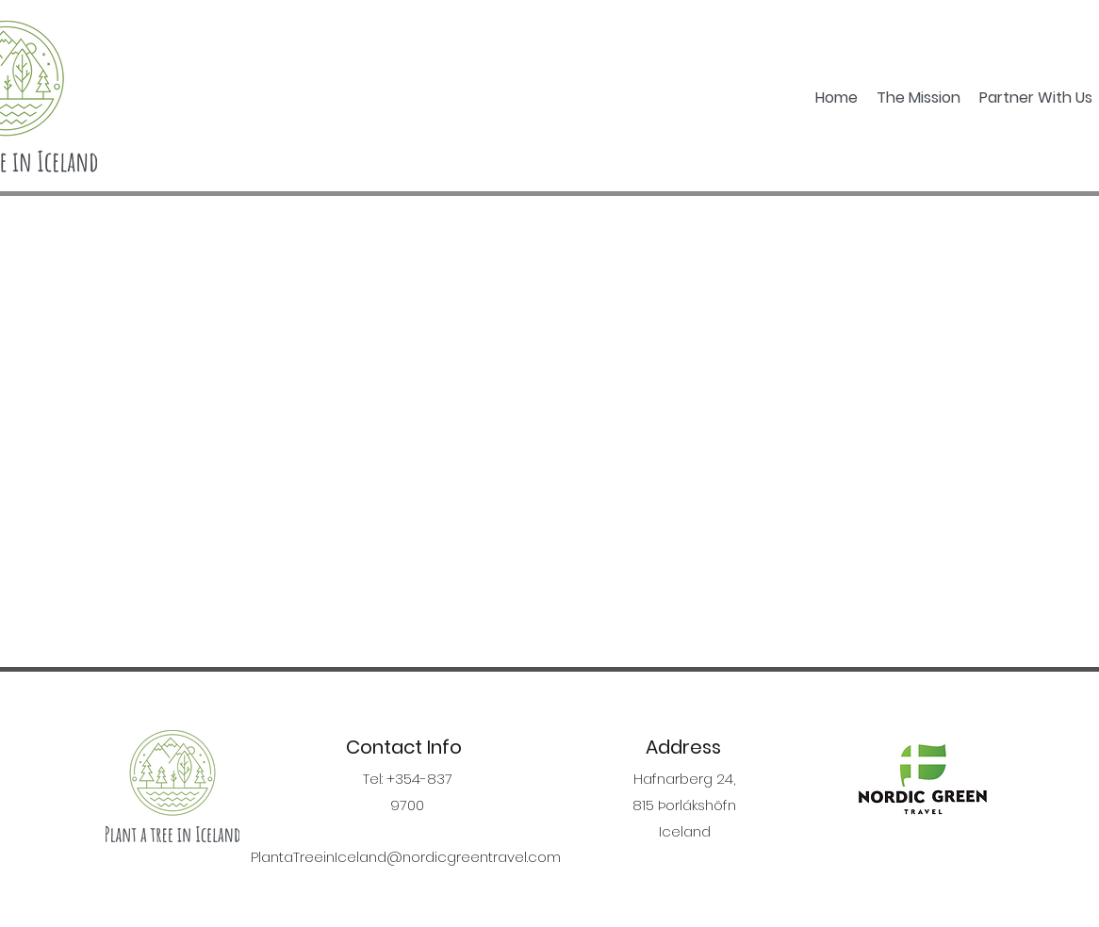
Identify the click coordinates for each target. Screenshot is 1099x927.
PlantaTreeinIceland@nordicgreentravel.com (406, 857)
